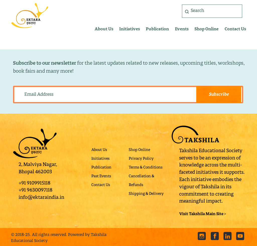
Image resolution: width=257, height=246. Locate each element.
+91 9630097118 (35, 190)
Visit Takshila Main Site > (202, 214)
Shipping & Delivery (146, 194)
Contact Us (235, 29)
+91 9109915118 (34, 183)
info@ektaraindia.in (41, 197)
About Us (104, 29)
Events (181, 29)
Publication (157, 29)
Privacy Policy (141, 159)
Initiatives (129, 29)
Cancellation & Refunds (141, 181)
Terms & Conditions (145, 168)
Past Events (101, 176)
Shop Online (207, 29)
